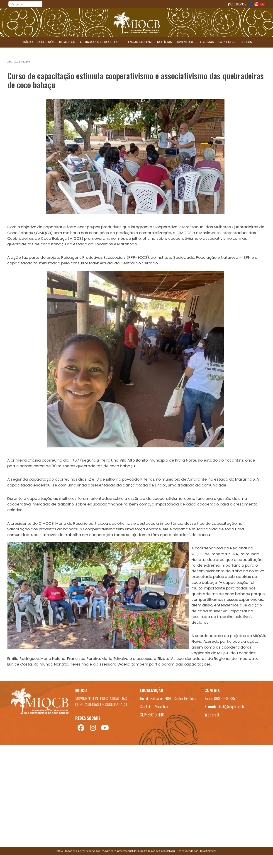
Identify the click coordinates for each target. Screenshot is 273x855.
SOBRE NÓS (46, 42)
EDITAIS (246, 42)
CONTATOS (227, 42)
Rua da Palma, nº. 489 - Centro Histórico (168, 698)
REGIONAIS (67, 42)
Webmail (212, 715)
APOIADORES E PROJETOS (102, 42)
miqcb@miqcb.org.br (231, 706)
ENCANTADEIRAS (140, 42)
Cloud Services (207, 851)
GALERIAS (207, 42)
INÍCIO (28, 42)
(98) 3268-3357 (236, 4)
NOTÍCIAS (164, 42)
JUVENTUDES (185, 42)
